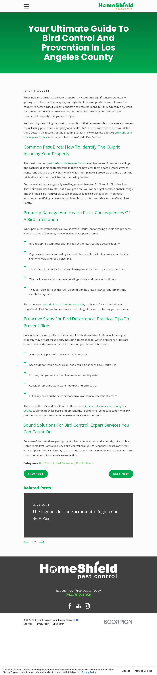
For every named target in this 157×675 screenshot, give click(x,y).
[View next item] (41, 594)
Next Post (121, 526)
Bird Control (46, 515)
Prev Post (36, 526)
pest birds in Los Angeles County (66, 215)
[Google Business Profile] (78, 658)
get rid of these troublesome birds (63, 356)
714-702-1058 (78, 647)
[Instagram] (87, 658)
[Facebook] (69, 658)
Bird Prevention (65, 515)
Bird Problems (85, 515)
